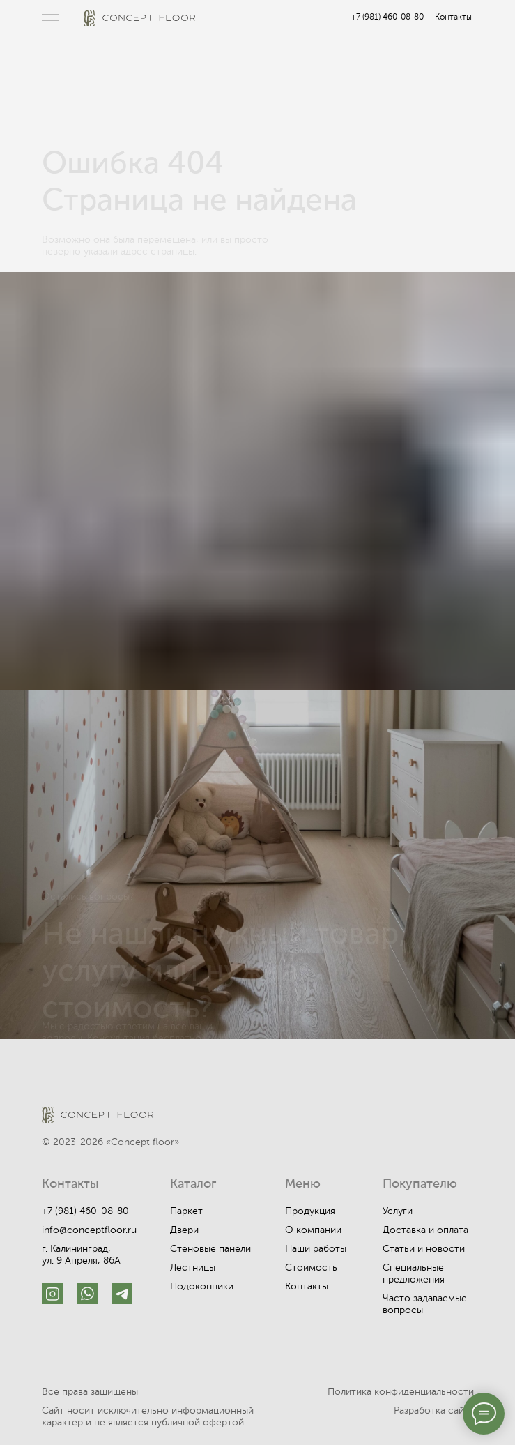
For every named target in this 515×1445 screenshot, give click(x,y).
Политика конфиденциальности (401, 1392)
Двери (184, 1230)
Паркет (186, 1211)
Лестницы (192, 1268)
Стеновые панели (210, 1249)
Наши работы (315, 1249)
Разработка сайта (434, 1411)
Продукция (310, 1211)
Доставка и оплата (425, 1230)
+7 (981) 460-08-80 (387, 17)
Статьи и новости (424, 1249)
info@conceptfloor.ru (89, 1230)
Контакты (453, 17)
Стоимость (311, 1268)
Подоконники (201, 1287)
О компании (313, 1230)
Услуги (398, 1211)
